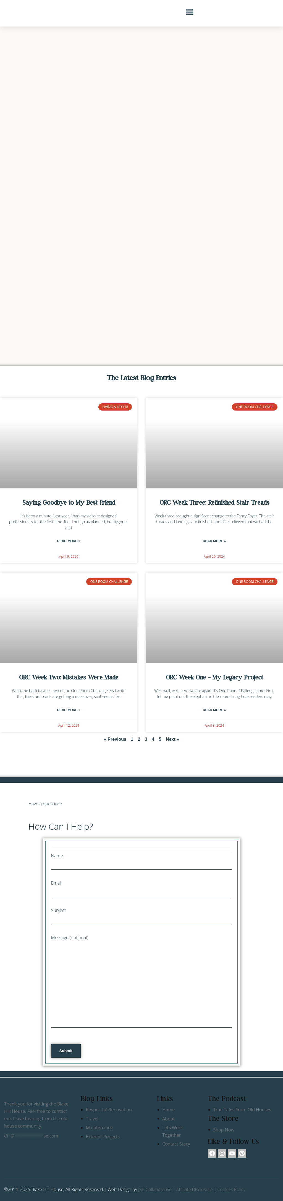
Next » (172, 739)
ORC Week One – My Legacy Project (214, 677)
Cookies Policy (231, 1189)
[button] (190, 12)
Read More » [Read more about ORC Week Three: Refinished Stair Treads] (214, 541)
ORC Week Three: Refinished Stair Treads (214, 502)
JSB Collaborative (155, 1189)
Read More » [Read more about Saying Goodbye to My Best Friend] (68, 541)
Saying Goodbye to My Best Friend (68, 502)
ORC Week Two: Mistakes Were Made (68, 677)
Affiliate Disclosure (194, 1189)
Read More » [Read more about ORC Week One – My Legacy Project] (214, 710)
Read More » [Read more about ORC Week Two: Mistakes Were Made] (68, 710)
